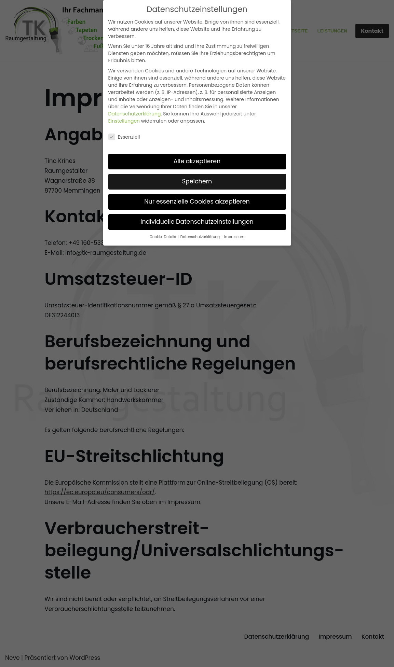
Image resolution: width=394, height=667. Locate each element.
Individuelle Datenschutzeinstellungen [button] (197, 222)
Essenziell (124, 137)
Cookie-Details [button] (163, 236)
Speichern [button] (197, 181)
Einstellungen (124, 120)
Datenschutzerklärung (134, 113)
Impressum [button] (234, 236)
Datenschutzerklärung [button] (200, 236)
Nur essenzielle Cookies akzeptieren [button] (197, 201)
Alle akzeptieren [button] (197, 161)
